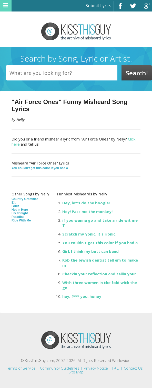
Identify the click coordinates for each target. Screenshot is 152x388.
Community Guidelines (59, 368)
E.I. (14, 202)
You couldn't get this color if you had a (40, 168)
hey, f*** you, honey (81, 296)
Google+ (145, 8)
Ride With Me (21, 220)
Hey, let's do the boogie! (86, 202)
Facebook (120, 8)
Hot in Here (20, 209)
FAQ (115, 368)
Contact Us (133, 368)
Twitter (132, 8)
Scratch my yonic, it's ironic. (89, 234)
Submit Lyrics (98, 5)
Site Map (76, 371)
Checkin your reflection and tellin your (99, 273)
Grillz (15, 206)
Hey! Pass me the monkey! (87, 211)
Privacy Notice (96, 368)
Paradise (18, 217)
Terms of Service (21, 368)
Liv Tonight (20, 213)
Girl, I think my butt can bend (90, 251)
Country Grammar (25, 199)
